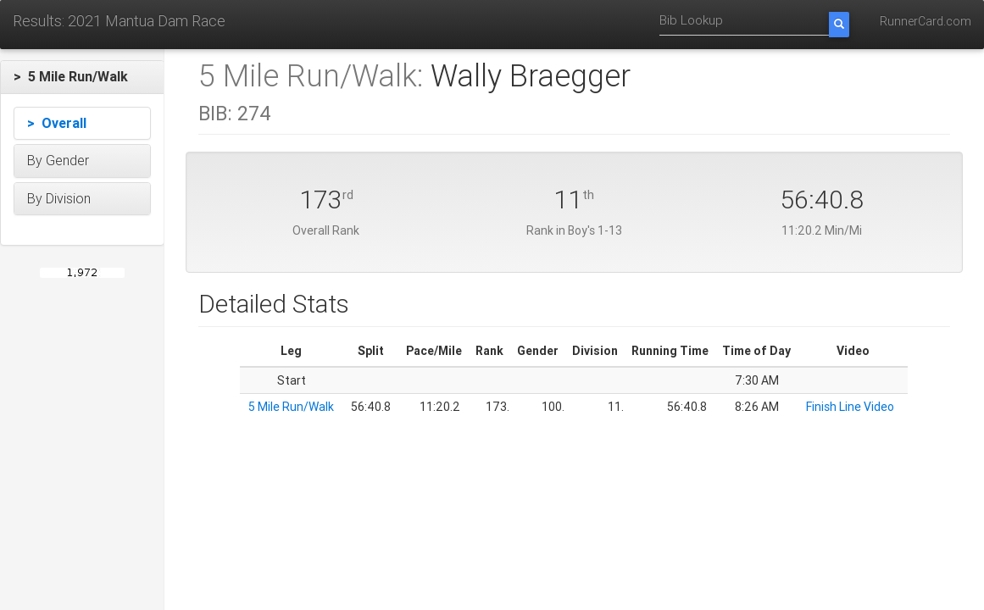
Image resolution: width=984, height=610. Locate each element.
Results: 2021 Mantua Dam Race (119, 20)
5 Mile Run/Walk (291, 406)
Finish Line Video (850, 406)
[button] (82, 77)
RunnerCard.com (925, 21)
